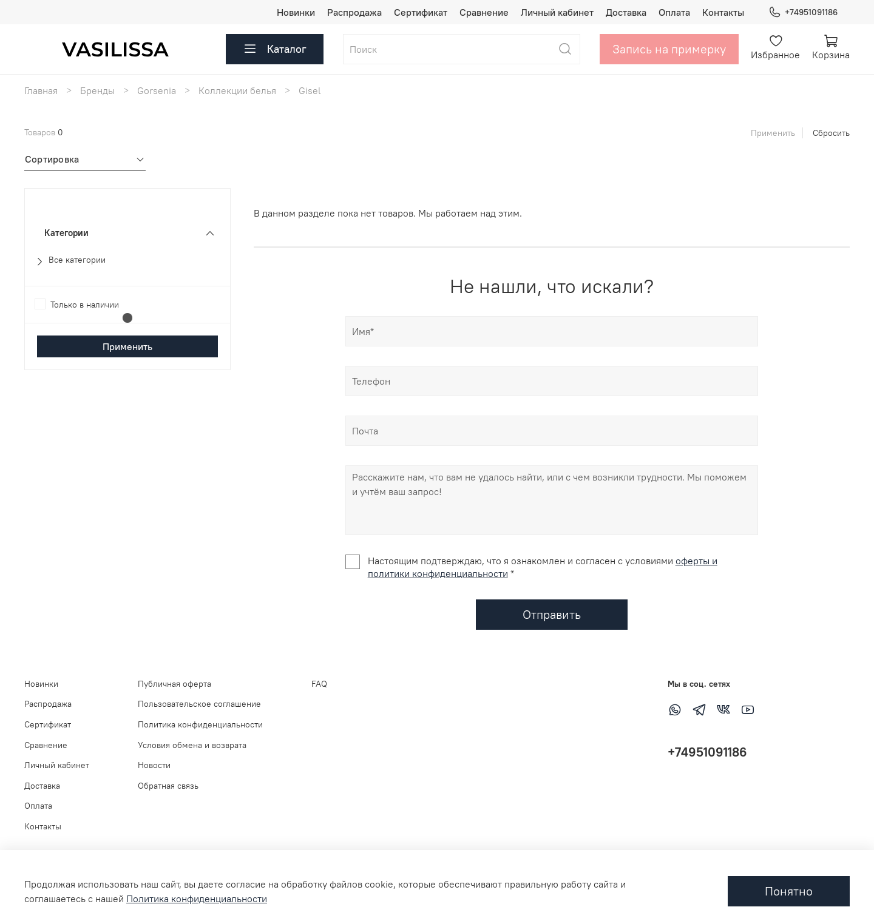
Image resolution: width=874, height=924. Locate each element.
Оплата (674, 12)
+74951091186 (803, 12)
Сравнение (484, 12)
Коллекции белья (237, 90)
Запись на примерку (669, 48)
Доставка (626, 12)
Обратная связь (168, 785)
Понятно (789, 891)
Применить (773, 132)
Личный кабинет (557, 12)
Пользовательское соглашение (199, 703)
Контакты (723, 12)
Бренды (97, 90)
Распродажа (354, 12)
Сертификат (420, 12)
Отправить (552, 614)
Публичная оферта (174, 683)
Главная (41, 90)
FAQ (319, 683)
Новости (154, 765)
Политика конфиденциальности (200, 724)
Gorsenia (156, 90)
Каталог (275, 49)
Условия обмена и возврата (192, 745)
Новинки (296, 12)
